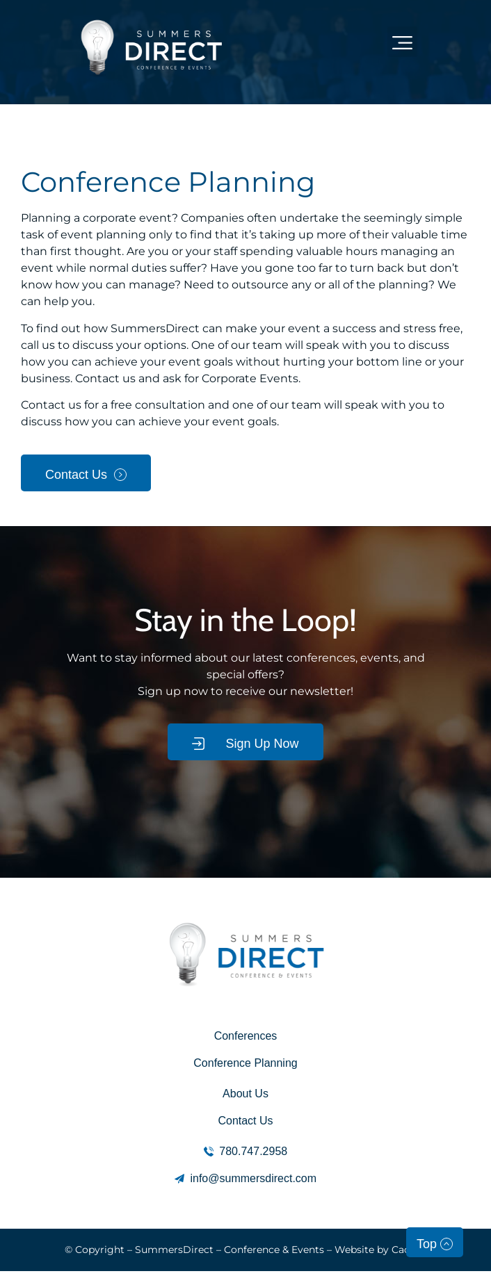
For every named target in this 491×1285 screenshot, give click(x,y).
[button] (402, 41)
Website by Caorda (380, 1249)
